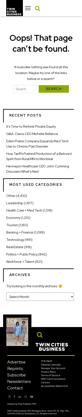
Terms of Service (50, 375)
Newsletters (19, 381)
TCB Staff (46, 361)
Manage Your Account (53, 368)
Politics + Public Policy (22, 254)
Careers (45, 382)
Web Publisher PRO (27, 404)
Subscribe (16, 375)
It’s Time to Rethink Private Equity (31, 126)
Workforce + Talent (20, 261)
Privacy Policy (48, 371)
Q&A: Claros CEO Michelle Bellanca (32, 134)
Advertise (16, 362)
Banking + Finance (19, 232)
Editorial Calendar (51, 364)
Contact (15, 388)
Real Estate (14, 247)
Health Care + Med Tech (24, 210)
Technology (15, 239)
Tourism (12, 225)
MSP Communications (53, 379)
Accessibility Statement (54, 386)
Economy (13, 218)
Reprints (15, 368)
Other (10, 196)
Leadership (14, 203)
